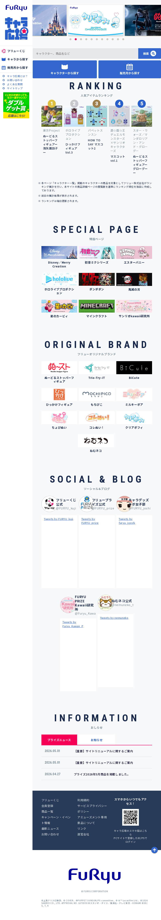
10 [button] (118, 39)
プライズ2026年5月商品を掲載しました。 (102, 774)
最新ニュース (50, 828)
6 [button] (97, 39)
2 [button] (76, 39)
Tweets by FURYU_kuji (58, 519)
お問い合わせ (15, 80)
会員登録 (47, 806)
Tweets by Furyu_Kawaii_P (73, 624)
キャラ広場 (16, 28)
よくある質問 (15, 84)
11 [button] (123, 39)
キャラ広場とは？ (17, 76)
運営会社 (83, 834)
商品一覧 (47, 811)
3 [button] (81, 39)
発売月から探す (17, 67)
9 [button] (113, 39)
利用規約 (83, 800)
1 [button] (70, 39)
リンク (81, 828)
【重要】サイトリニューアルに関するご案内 (103, 751)
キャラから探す (17, 59)
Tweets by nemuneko (114, 618)
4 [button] (86, 39)
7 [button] (102, 39)
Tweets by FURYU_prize (90, 521)
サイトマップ (15, 88)
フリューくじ (16, 51)
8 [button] (107, 39)
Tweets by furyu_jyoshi (127, 521)
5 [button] (92, 39)
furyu (16, 8)
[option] (96, 20)
